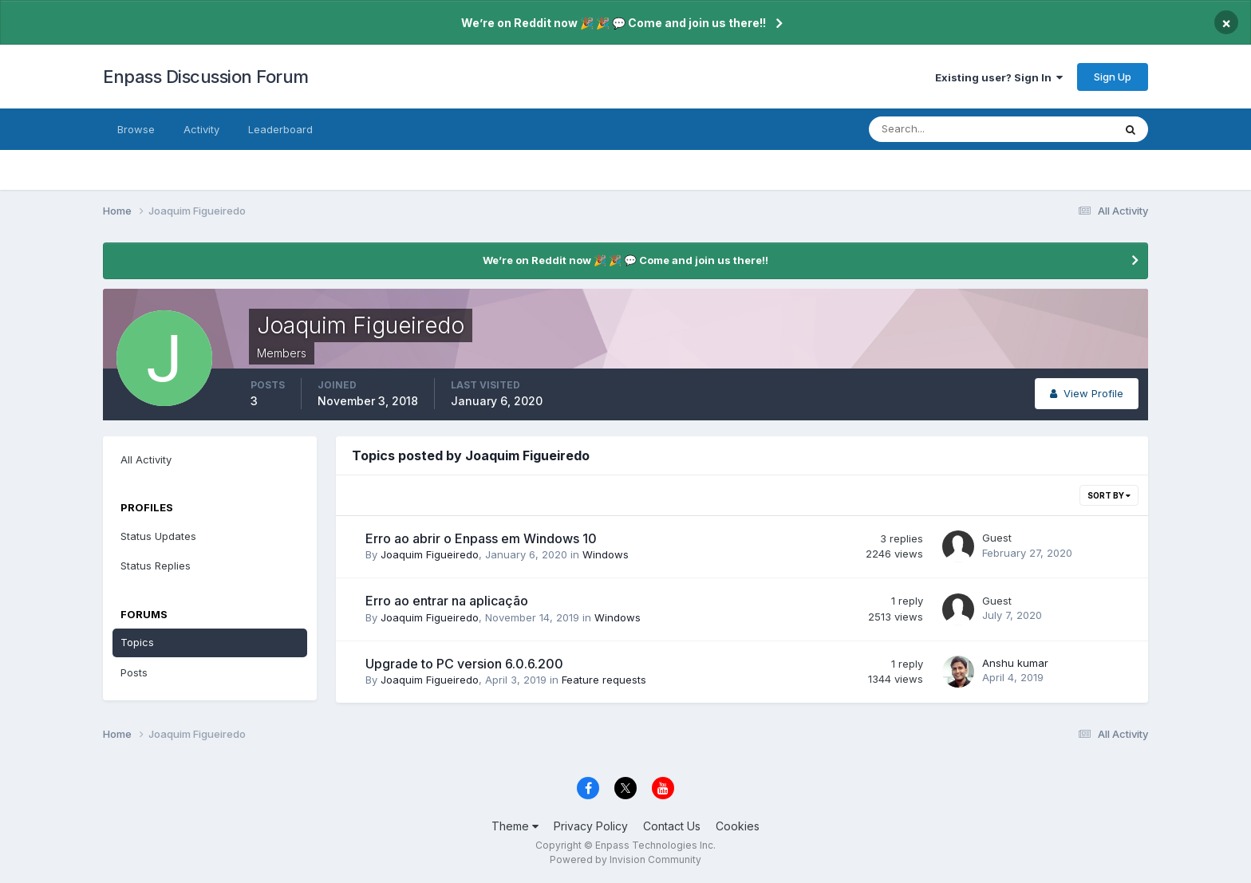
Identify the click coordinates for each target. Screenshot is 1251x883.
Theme (515, 826)
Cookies (738, 826)
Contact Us (671, 826)
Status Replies (155, 565)
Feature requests (604, 679)
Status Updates (158, 536)
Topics (137, 642)
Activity (201, 129)
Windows (605, 554)
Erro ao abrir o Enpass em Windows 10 (481, 538)
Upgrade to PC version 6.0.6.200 (464, 664)
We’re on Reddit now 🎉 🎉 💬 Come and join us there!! (613, 23)
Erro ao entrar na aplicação (446, 601)
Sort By (1109, 495)
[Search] (939, 129)
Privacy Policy (591, 826)
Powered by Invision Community (625, 859)
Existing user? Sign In (999, 77)
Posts (134, 672)
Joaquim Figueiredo (430, 554)
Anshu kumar (1015, 662)
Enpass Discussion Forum (206, 76)
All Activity (146, 459)
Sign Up (1112, 76)
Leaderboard (280, 129)
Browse (136, 129)
